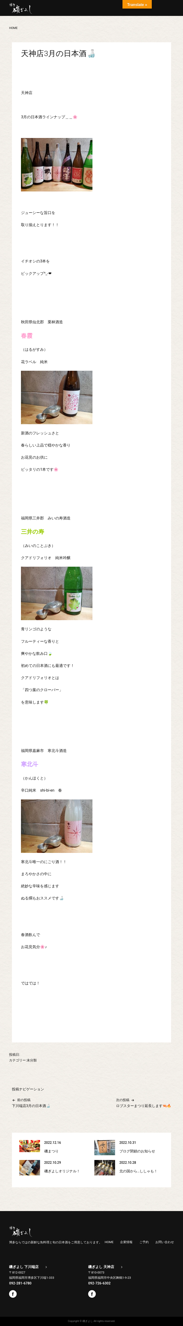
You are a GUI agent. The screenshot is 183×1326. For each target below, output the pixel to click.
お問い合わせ (164, 1242)
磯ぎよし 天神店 (101, 1267)
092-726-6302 (99, 1283)
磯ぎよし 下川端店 (24, 1267)
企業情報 (126, 1242)
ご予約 (144, 1242)
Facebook (13, 1294)
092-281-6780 (20, 1283)
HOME (109, 1242)
